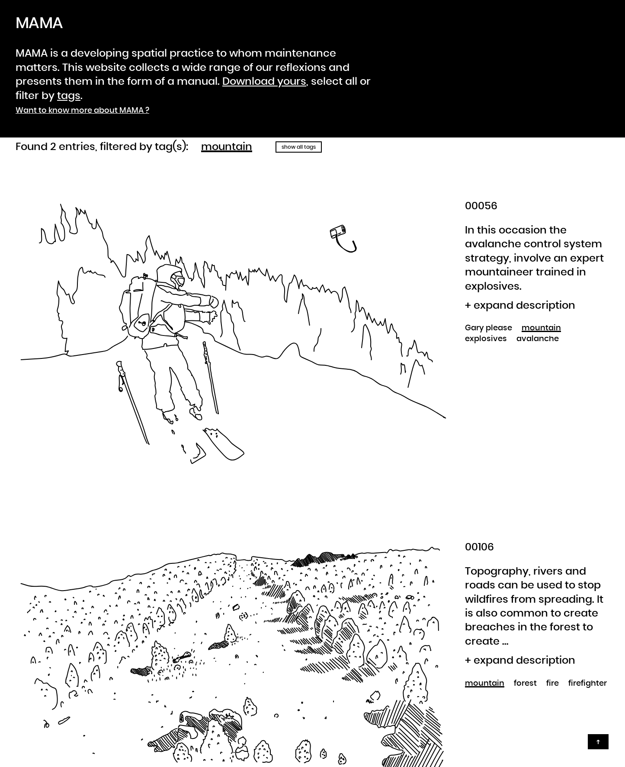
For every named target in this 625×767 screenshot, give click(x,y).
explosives (486, 339)
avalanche (537, 339)
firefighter (587, 683)
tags (68, 96)
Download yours (264, 82)
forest (525, 683)
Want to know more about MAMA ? (82, 111)
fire (552, 683)
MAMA (39, 23)
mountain (226, 147)
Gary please (488, 328)
